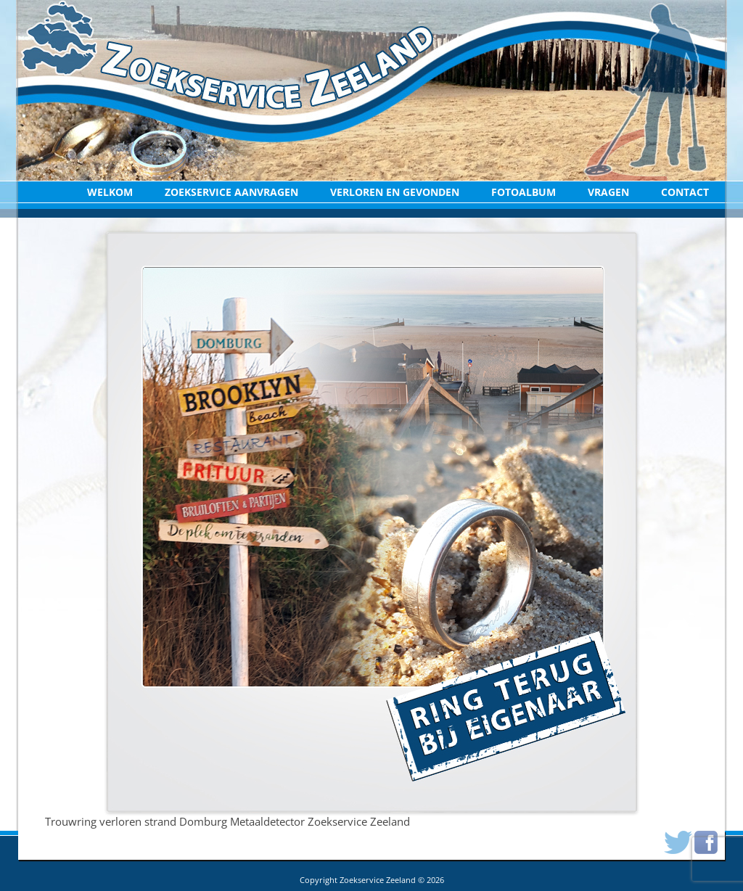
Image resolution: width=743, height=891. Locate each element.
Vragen (608, 192)
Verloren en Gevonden (394, 192)
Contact (685, 192)
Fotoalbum (523, 192)
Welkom (110, 192)
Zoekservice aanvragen (231, 192)
